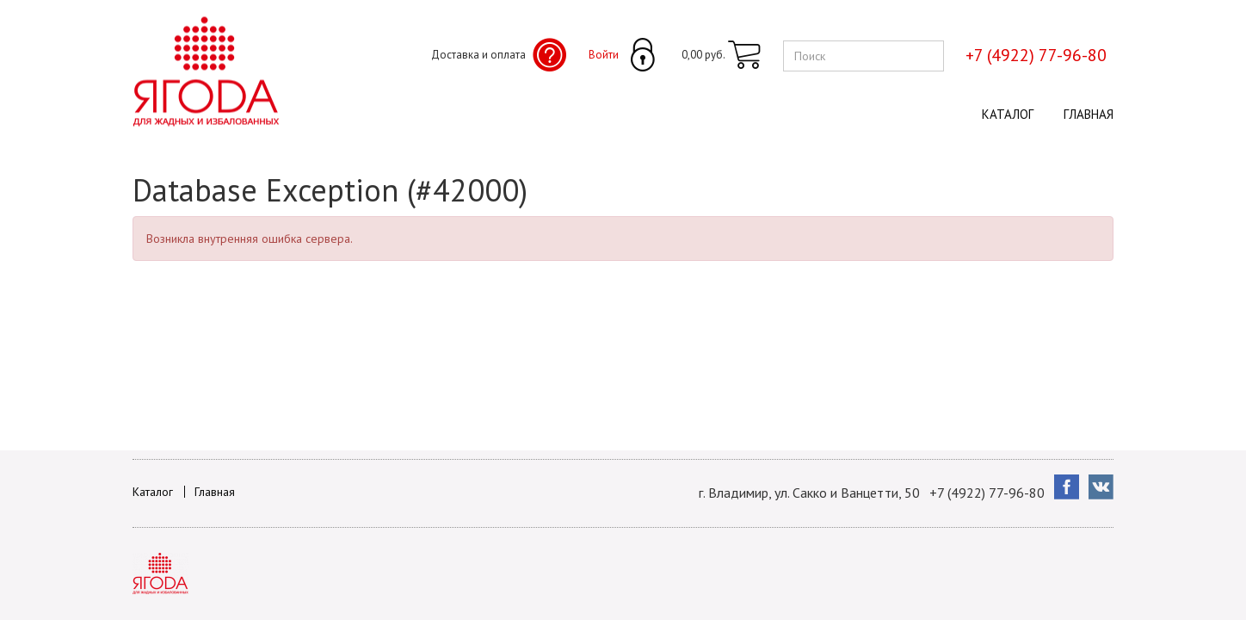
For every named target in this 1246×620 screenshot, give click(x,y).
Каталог (1007, 114)
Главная (1088, 114)
